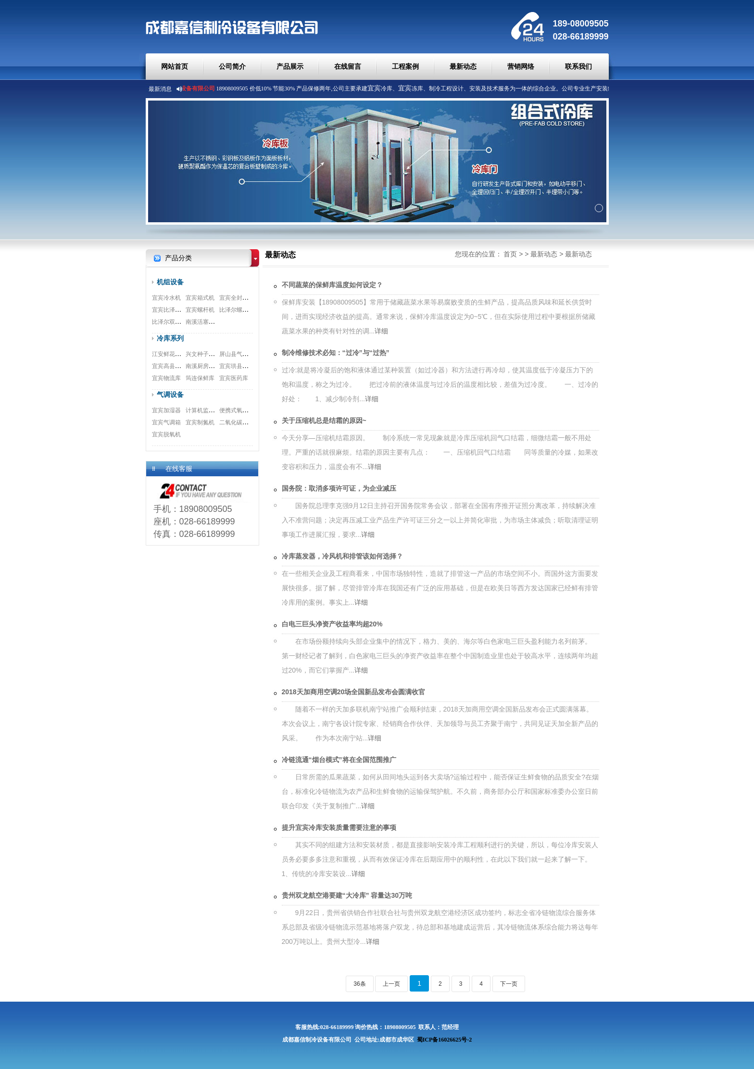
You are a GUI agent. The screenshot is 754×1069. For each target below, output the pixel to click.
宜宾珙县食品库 (239, 366)
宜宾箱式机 (200, 297)
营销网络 (520, 66)
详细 (381, 331)
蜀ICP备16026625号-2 (444, 1039)
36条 (359, 983)
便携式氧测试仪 (239, 410)
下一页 (508, 983)
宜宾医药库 (233, 378)
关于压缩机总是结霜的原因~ (324, 420)
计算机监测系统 (206, 410)
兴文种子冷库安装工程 (214, 354)
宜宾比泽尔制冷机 (175, 309)
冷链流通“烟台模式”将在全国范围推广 (339, 760)
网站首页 (174, 66)
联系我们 (578, 66)
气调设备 (170, 394)
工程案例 (405, 66)
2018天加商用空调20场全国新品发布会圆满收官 (354, 692)
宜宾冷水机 (166, 297)
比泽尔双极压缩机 (175, 321)
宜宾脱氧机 (166, 434)
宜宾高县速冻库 (172, 366)
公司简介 (232, 66)
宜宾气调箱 (166, 422)
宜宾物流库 (166, 378)
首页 (510, 254)
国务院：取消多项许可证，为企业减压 (339, 488)
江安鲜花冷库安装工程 (181, 354)
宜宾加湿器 (166, 410)
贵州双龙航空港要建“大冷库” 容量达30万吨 (347, 895)
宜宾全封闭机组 (239, 297)
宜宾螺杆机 (200, 309)
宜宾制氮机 (200, 422)
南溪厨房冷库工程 (209, 366)
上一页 (391, 983)
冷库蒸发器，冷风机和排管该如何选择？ (342, 556)
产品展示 (289, 66)
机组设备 (170, 282)
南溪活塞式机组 (206, 321)
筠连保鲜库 (200, 378)
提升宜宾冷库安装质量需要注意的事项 (339, 827)
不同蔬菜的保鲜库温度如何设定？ (332, 285)
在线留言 (347, 66)
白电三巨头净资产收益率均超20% (332, 624)
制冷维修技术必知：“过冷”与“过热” (336, 352)
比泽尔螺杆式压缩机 (245, 309)
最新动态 (463, 66)
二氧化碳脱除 (236, 422)
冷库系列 (170, 338)
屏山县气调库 (236, 354)
